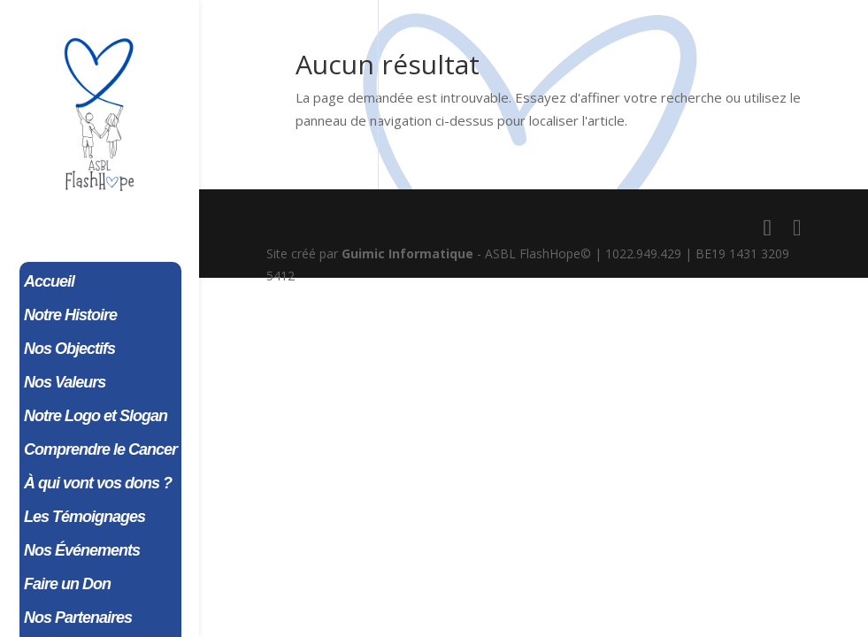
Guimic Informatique (407, 253)
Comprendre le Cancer (100, 450)
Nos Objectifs (69, 349)
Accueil (49, 282)
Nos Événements (82, 551)
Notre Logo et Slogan (95, 417)
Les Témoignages (84, 518)
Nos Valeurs (64, 383)
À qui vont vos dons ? (98, 484)
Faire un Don (67, 585)
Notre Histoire (70, 316)
